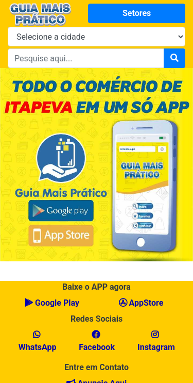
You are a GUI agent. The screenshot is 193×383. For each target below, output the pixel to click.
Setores (136, 13)
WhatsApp (36, 341)
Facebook (96, 341)
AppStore (141, 303)
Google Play (52, 303)
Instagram (155, 341)
